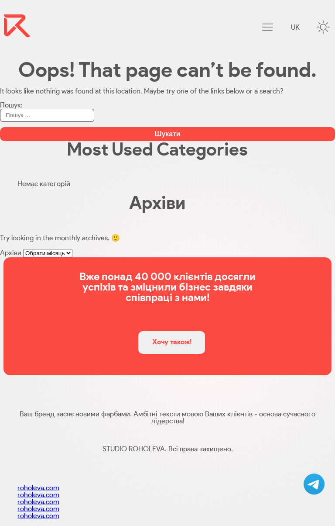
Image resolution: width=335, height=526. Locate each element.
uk (295, 27)
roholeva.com (38, 487)
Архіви (10, 252)
